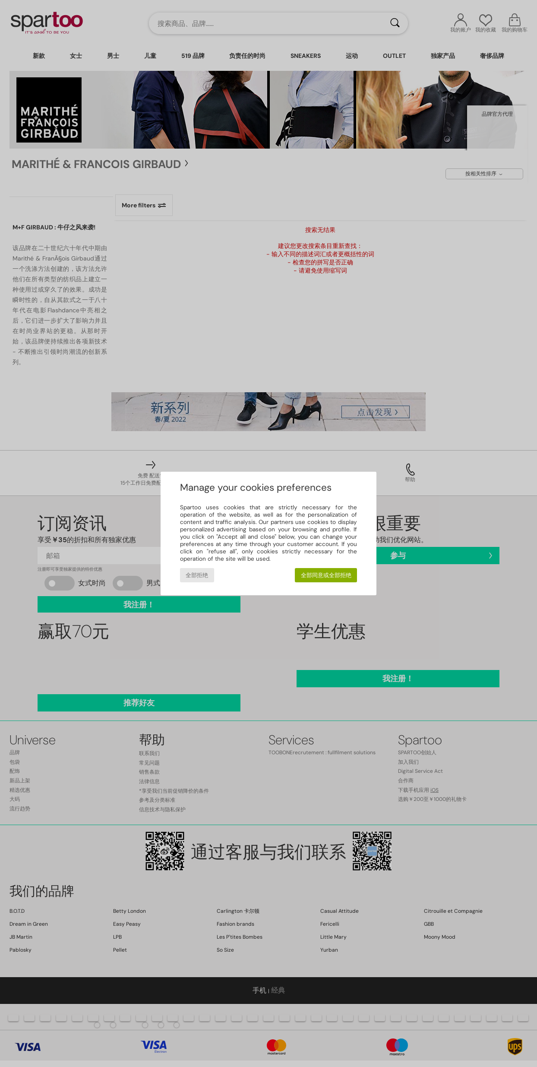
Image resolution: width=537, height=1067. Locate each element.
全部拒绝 (197, 575)
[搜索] (395, 23)
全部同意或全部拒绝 (326, 575)
